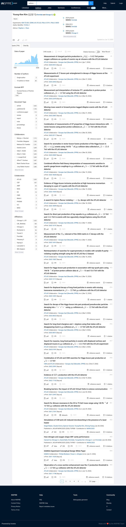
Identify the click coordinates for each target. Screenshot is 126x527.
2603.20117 (53, 135)
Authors (38, 8)
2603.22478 (53, 99)
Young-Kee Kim (79, 426)
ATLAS (46, 62)
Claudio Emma (58, 426)
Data (88, 8)
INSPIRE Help (43, 503)
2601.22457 (53, 394)
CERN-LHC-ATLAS (35, 23)
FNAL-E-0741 (46, 23)
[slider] (15, 66)
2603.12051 (53, 296)
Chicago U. (49, 15)
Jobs (49, 8)
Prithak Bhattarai (64, 454)
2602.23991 (53, 366)
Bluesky (108, 503)
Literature (25, 8)
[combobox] (63, 3)
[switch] (97, 52)
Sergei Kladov (48, 426)
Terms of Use (15, 510)
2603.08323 (53, 316)
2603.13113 (53, 279)
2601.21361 (53, 411)
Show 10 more (19, 211)
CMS (45, 364)
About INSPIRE (16, 500)
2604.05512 (53, 65)
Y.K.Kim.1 (27, 25)
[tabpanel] (63, 266)
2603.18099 (53, 206)
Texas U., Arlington (76, 454)
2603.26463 (53, 82)
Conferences (75, 8)
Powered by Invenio (9, 524)
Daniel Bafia (64, 440)
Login (121, 3)
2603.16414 (53, 242)
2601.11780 (53, 473)
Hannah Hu (47, 440)
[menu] (110, 3)
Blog (107, 500)
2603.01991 (53, 349)
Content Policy (15, 503)
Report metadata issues (46, 506)
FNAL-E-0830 (55, 23)
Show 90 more (19, 170)
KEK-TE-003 (25, 23)
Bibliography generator (80, 500)
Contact (108, 510)
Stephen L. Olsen (23, 28)
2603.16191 (53, 225)
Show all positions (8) (70, 36)
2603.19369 (53, 192)
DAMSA (46, 454)
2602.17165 (53, 380)
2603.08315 (53, 333)
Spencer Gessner (68, 426)
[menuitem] (105, 3)
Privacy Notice (15, 506)
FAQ (40, 500)
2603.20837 (53, 115)
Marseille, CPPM (73, 62)
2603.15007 (53, 259)
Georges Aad (62, 62)
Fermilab (40, 15)
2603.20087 (53, 155)
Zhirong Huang (89, 426)
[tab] (19, 45)
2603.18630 (53, 175)
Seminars (61, 8)
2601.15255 (53, 457)
